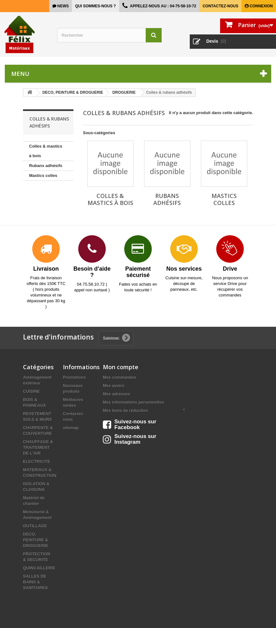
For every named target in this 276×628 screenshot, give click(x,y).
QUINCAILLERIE (39, 568)
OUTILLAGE (35, 525)
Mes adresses (116, 393)
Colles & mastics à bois (45, 151)
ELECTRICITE (36, 461)
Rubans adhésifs (45, 165)
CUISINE (31, 391)
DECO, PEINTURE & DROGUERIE (35, 540)
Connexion (261, 6)
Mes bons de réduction (125, 410)
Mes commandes (119, 377)
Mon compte (120, 367)
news (62, 6)
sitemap (71, 427)
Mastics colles (43, 175)
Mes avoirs (113, 385)
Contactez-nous (220, 6)
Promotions (74, 377)
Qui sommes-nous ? (95, 6)
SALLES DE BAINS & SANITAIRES (35, 582)
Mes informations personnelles (133, 402)
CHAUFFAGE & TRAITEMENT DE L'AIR (38, 447)
